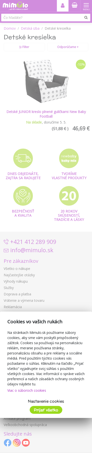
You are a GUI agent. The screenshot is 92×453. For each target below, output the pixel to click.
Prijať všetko (46, 410)
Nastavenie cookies (46, 401)
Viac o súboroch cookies (26, 390)
